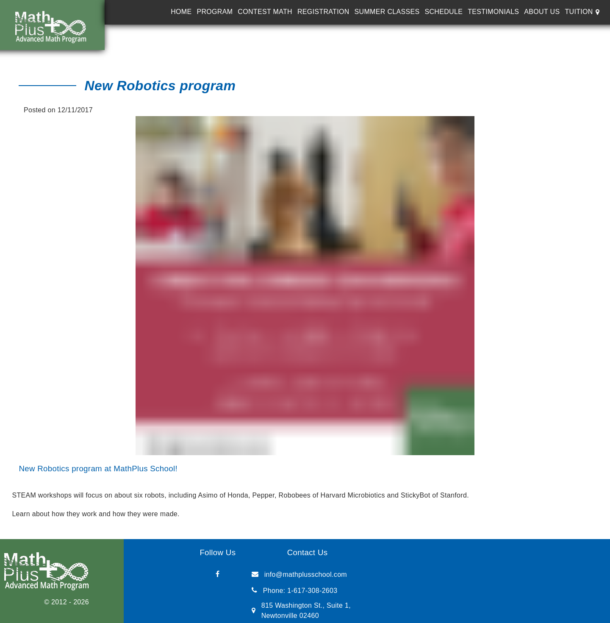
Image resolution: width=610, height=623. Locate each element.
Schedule (443, 11)
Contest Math (265, 11)
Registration (323, 11)
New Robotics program (160, 85)
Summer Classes (387, 11)
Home (181, 11)
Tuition (579, 11)
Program (215, 11)
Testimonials (493, 11)
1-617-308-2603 (312, 590)
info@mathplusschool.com (305, 574)
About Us (542, 11)
